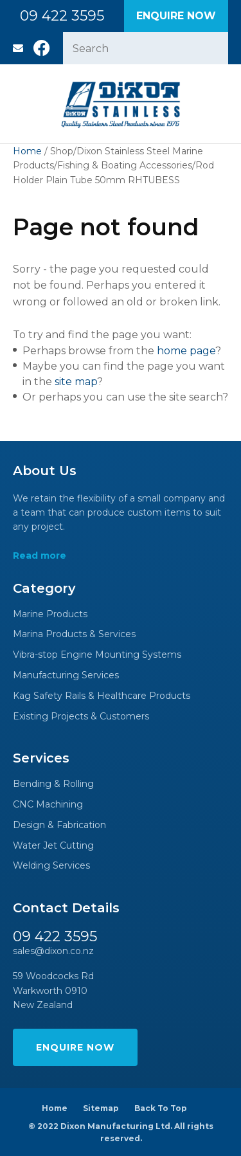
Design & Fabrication (59, 825)
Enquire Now (176, 16)
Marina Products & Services (74, 634)
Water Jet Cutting (53, 845)
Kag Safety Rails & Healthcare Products (101, 696)
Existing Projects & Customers (81, 716)
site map (76, 381)
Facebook (41, 48)
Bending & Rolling (53, 784)
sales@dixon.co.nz (18, 48)
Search (212, 48)
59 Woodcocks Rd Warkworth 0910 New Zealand (53, 990)
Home (27, 151)
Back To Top (160, 1108)
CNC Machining (48, 804)
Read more (39, 555)
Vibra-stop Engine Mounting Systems (97, 654)
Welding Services (51, 865)
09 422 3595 (62, 16)
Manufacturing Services (66, 675)
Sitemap (101, 1108)
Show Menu (20, 104)
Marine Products (50, 614)
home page (186, 351)
